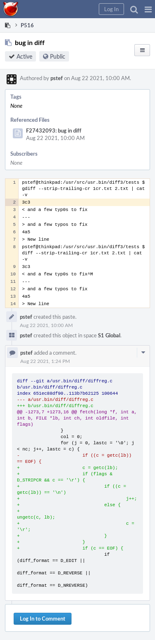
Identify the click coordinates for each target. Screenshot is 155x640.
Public (57, 56)
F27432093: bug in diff (53, 130)
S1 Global (109, 335)
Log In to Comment (42, 618)
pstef (56, 78)
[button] (148, 9)
